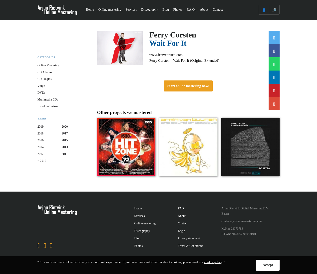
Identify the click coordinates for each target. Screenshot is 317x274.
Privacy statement (189, 238)
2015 (65, 140)
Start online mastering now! (188, 86)
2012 (40, 154)
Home (90, 9)
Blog (165, 9)
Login (181, 231)
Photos (177, 9)
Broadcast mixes (47, 106)
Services (131, 9)
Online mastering (109, 9)
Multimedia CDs (47, 99)
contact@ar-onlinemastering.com (241, 221)
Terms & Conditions (190, 246)
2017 (65, 133)
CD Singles (44, 79)
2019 (40, 126)
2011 (65, 154)
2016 (40, 140)
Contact (218, 9)
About (204, 9)
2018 (40, 133)
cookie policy (213, 262)
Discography (149, 9)
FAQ (181, 208)
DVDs (41, 92)
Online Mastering (48, 65)
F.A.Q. (191, 9)
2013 (65, 147)
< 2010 (41, 160)
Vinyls (41, 86)
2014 (40, 147)
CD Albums (44, 72)
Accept (268, 265)
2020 (65, 126)
